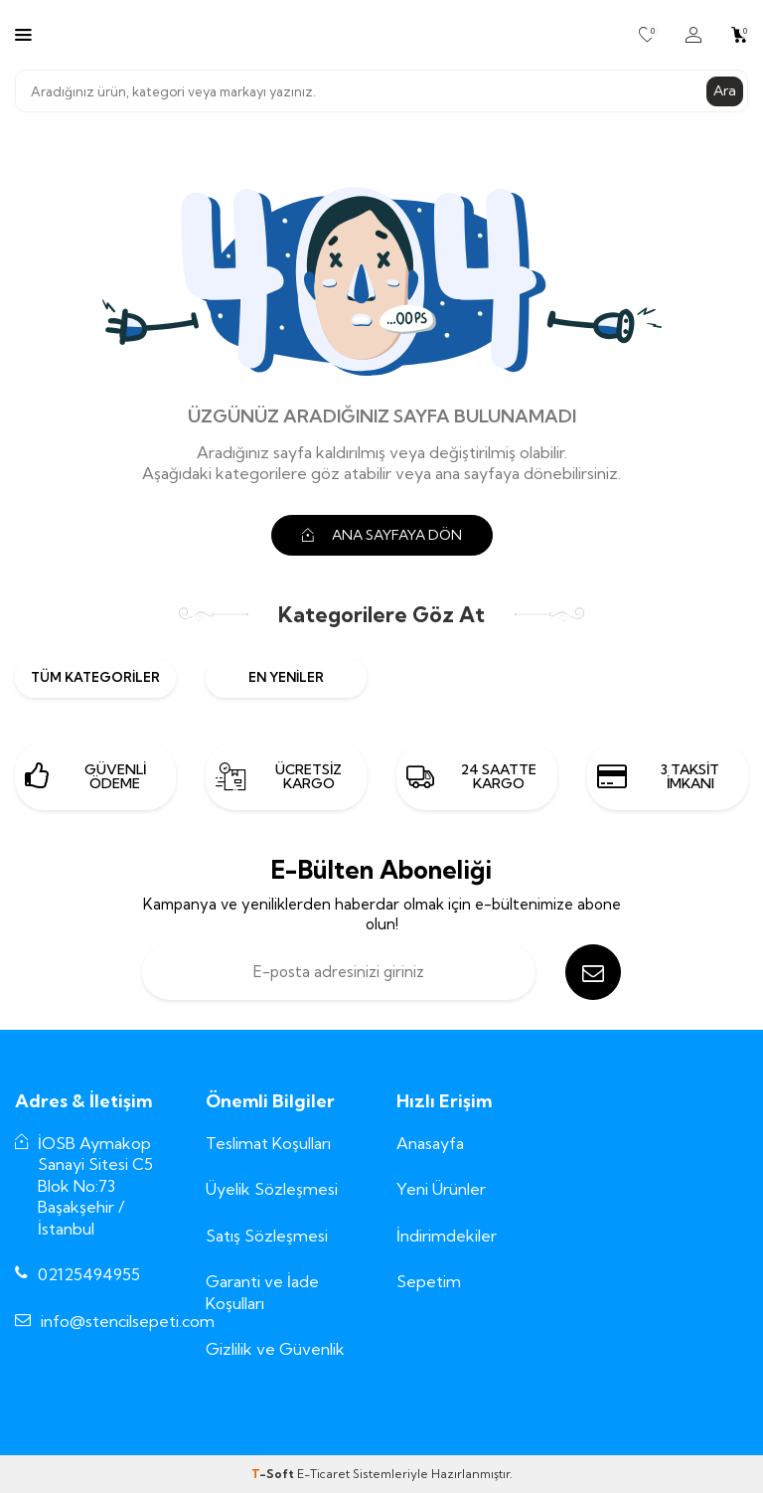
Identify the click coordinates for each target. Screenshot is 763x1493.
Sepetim (428, 1281)
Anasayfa (430, 1143)
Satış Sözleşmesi (267, 1235)
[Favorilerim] (647, 35)
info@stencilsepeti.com (128, 1321)
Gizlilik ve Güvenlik (275, 1349)
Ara (724, 90)
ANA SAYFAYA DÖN (382, 535)
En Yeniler (286, 677)
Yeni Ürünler (441, 1189)
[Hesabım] (693, 35)
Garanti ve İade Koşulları (262, 1291)
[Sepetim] (739, 35)
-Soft (274, 1473)
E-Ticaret (323, 1473)
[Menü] (23, 34)
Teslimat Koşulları (268, 1143)
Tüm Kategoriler (95, 677)
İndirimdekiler (446, 1235)
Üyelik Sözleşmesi (272, 1189)
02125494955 (89, 1274)
